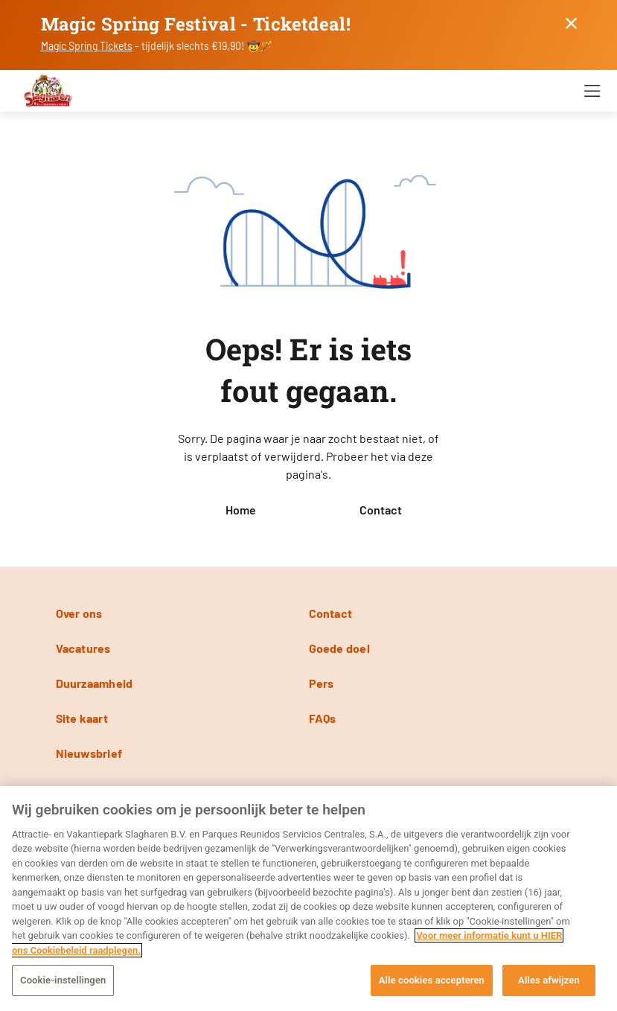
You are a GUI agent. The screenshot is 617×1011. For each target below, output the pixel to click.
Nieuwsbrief (89, 753)
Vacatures (83, 648)
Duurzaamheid (94, 683)
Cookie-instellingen (63, 980)
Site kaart (82, 718)
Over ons (79, 613)
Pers (321, 683)
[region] (308, 898)
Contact (380, 510)
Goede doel (339, 648)
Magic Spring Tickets (86, 45)
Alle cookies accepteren (432, 980)
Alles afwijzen (549, 980)
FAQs (322, 718)
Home (241, 510)
